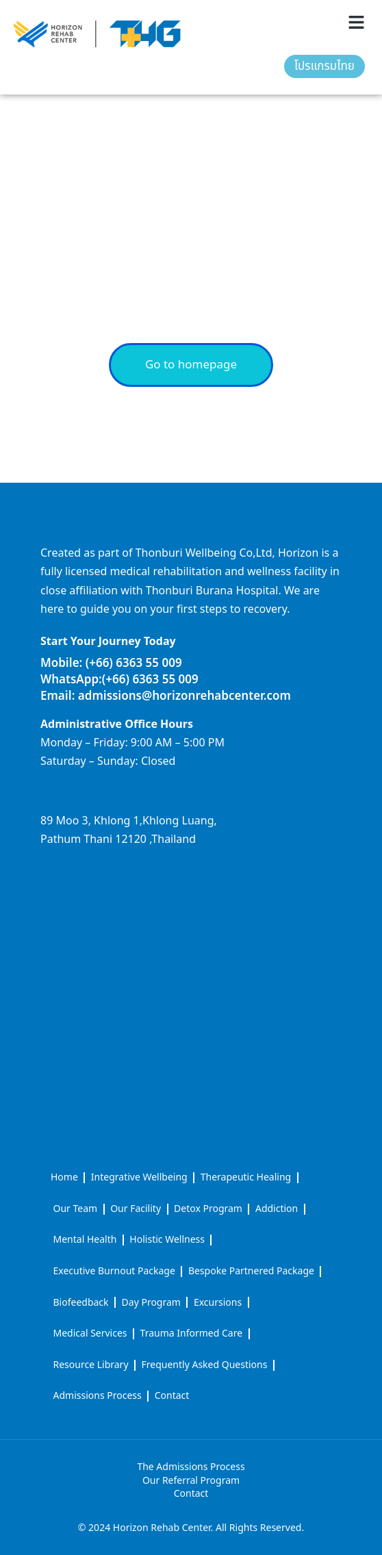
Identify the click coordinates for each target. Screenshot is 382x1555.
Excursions (218, 1302)
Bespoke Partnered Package (251, 1271)
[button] (356, 22)
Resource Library (91, 1365)
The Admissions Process (190, 1467)
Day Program (151, 1302)
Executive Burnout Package (114, 1271)
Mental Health (85, 1239)
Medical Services (90, 1333)
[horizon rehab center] (191, 907)
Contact (172, 1396)
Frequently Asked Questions (205, 1365)
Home (64, 1177)
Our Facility (135, 1209)
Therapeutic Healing (246, 1177)
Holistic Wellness (167, 1239)
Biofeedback (81, 1302)
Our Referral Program (191, 1481)
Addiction (276, 1209)
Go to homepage (191, 365)
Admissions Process (97, 1396)
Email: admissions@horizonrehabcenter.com (165, 696)
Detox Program (208, 1209)
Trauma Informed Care (191, 1333)
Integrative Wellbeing (139, 1177)
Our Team (75, 1209)
